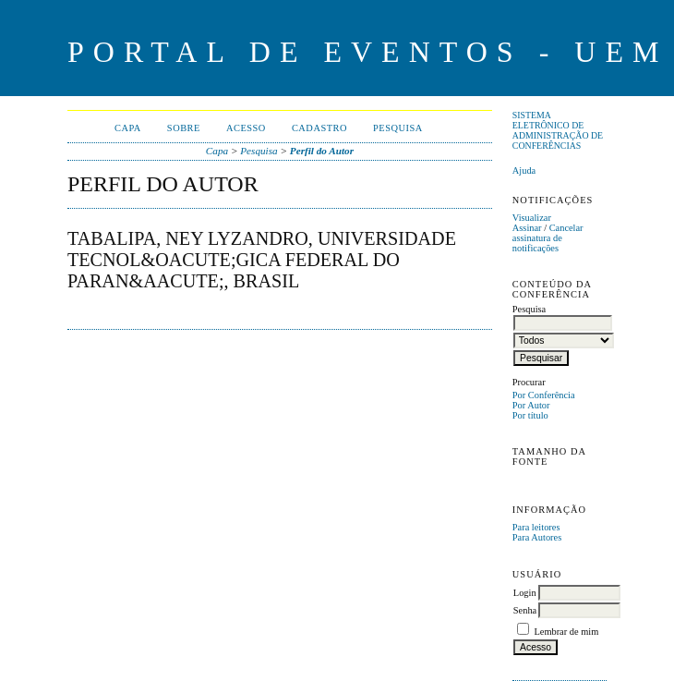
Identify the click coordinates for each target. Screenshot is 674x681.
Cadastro (319, 128)
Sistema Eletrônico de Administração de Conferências (557, 130)
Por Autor (531, 405)
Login (524, 593)
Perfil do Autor (322, 150)
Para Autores (536, 537)
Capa (127, 128)
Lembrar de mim (566, 631)
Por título (530, 415)
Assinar (527, 228)
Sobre (183, 128)
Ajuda (524, 170)
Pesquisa (398, 128)
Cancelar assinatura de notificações (548, 238)
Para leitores (536, 527)
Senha (524, 610)
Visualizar (531, 218)
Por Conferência (543, 395)
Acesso (246, 128)
